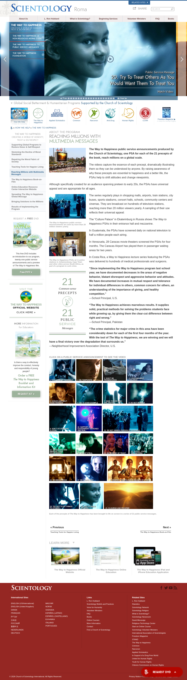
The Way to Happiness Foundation (24, 54)
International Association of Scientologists (149, 633)
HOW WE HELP (22, 127)
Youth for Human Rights (141, 662)
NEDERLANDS (17, 630)
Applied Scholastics (57, 114)
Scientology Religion (140, 611)
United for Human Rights (142, 659)
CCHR (145, 114)
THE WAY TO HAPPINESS (44, 127)
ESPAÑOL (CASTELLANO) (56, 616)
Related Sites (140, 2)
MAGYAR (49, 603)
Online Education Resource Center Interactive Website (24, 188)
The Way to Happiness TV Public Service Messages (26, 46)
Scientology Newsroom (141, 617)
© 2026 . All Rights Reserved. (35, 677)
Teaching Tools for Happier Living (27, 167)
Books (171, 19)
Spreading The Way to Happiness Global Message (27, 195)
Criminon (76, 114)
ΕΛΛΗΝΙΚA (50, 619)
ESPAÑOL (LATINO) (53, 613)
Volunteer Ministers (136, 19)
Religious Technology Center (143, 623)
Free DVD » (26, 272)
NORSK (48, 607)
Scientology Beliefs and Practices (100, 604)
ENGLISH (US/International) (22, 603)
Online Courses (93, 620)
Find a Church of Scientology (98, 630)
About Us (23, 19)
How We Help (19, 122)
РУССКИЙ (15, 623)
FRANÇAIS (15, 613)
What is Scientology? (80, 19)
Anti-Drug (110, 114)
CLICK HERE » (26, 312)
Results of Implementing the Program (24, 208)
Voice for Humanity (94, 607)
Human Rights (128, 114)
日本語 (13, 620)
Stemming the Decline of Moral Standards (26, 153)
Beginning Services (108, 19)
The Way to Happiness (38, 115)
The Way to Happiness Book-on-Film (26, 180)
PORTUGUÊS (51, 626)
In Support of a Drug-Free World (145, 655)
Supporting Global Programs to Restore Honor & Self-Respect (26, 146)
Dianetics (136, 604)
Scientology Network (140, 607)
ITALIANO (49, 623)
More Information (94, 623)
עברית (14, 616)
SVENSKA (49, 610)
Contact (90, 626)
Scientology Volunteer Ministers (145, 630)
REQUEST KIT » (26, 394)
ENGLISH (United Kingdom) (22, 607)
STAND (135, 639)
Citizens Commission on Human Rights (148, 665)
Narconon (94, 114)
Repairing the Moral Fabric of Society (25, 160)
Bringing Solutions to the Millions (27, 201)
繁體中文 (14, 626)
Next (122, 98)
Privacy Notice (135, 677)
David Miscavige (138, 620)
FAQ (157, 19)
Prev (65, 98)
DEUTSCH (15, 633)
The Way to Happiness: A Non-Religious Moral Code (27, 37)
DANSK (14, 610)
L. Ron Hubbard (51, 19)
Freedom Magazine (166, 120)
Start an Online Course (141, 626)
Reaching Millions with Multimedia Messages (27, 173)
